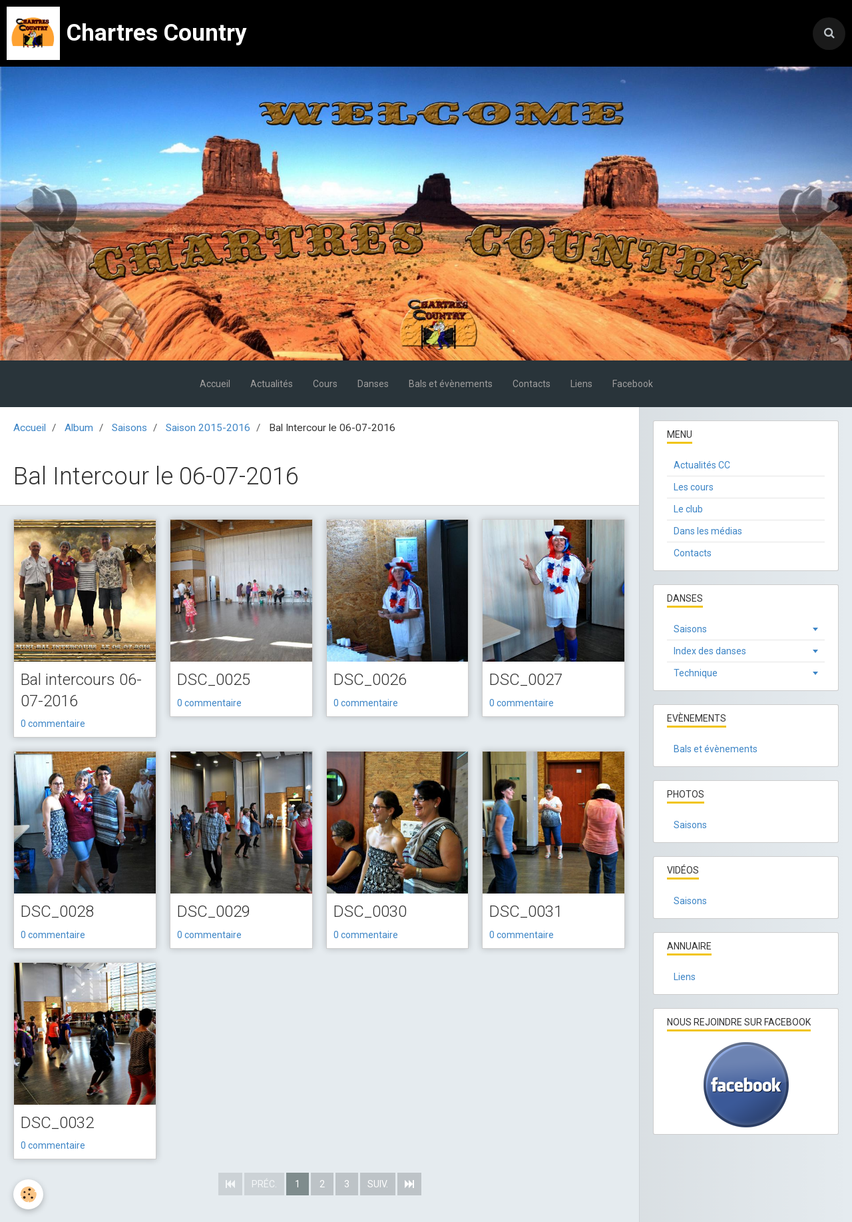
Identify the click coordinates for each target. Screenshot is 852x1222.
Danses (373, 383)
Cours (325, 383)
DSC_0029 (213, 911)
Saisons (129, 428)
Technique (696, 673)
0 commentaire (53, 723)
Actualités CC (702, 465)
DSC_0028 (57, 911)
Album (79, 428)
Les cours (694, 487)
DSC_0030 (370, 911)
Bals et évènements (451, 383)
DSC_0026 (370, 679)
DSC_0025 (213, 679)
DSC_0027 (525, 679)
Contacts (531, 383)
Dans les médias (708, 531)
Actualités (271, 383)
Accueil (215, 383)
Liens (581, 383)
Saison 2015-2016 (208, 428)
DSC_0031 (525, 911)
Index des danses (710, 651)
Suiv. (377, 1184)
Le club (688, 509)
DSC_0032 (57, 1122)
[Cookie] (28, 1194)
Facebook (632, 383)
